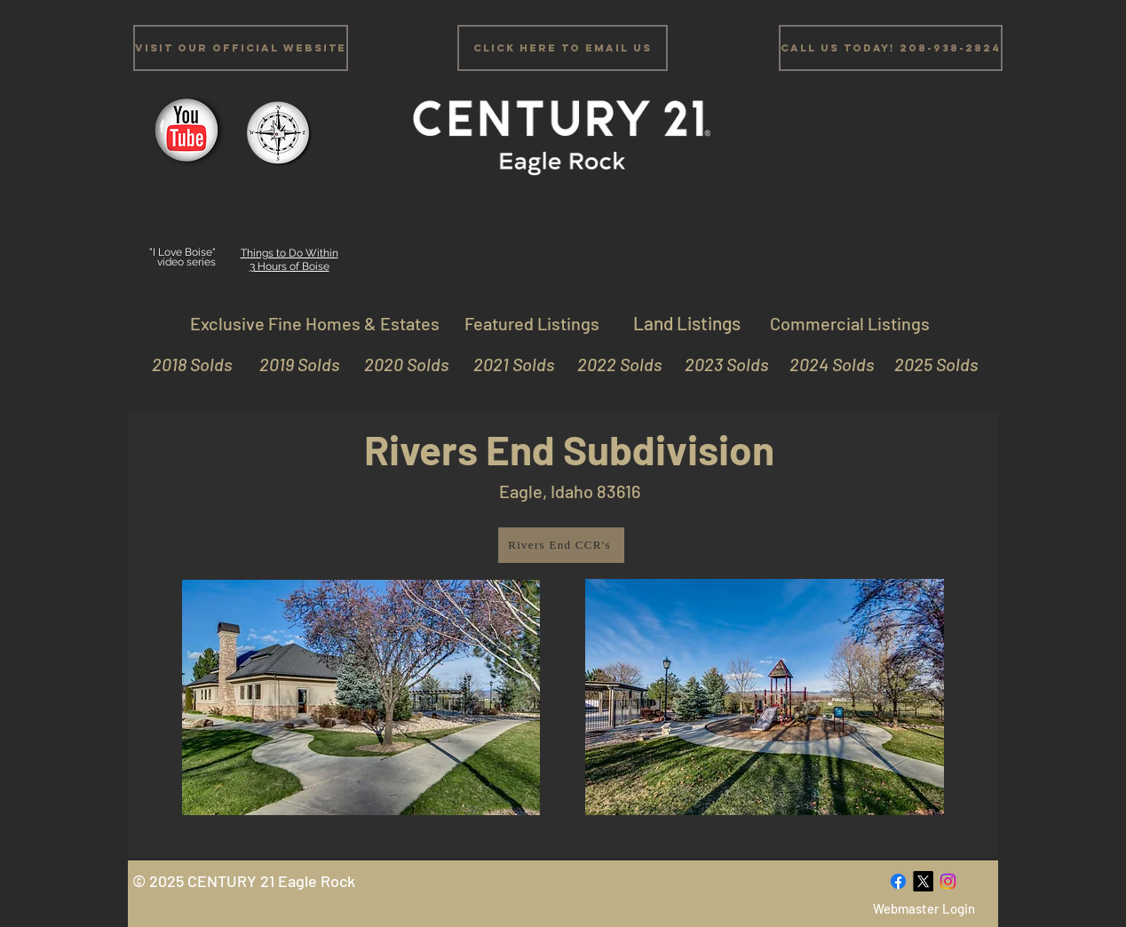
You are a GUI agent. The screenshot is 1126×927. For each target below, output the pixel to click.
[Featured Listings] (532, 322)
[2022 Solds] (612, 364)
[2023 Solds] (719, 364)
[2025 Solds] (928, 364)
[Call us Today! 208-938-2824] (891, 48)
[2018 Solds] (189, 364)
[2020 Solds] (399, 364)
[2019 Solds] (290, 364)
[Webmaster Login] (923, 908)
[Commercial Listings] (850, 323)
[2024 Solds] (824, 364)
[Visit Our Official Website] (240, 48)
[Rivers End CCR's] (561, 545)
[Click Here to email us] (562, 48)
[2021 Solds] (505, 364)
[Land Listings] (686, 322)
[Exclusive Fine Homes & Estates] (314, 322)
